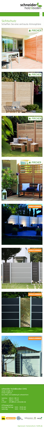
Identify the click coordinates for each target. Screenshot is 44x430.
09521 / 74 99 (14, 400)
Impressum (21, 426)
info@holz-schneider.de (17, 402)
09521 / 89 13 (14, 398)
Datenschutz (30, 426)
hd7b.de (39, 426)
